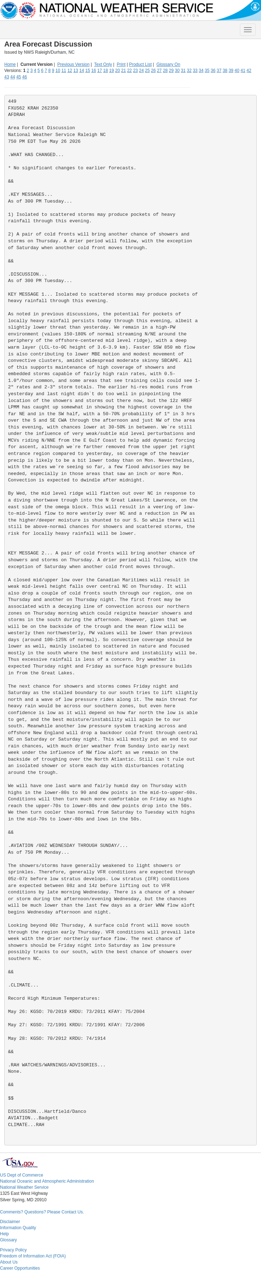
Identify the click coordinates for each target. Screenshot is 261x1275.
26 (153, 70)
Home (10, 64)
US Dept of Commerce (21, 1175)
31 (183, 70)
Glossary (8, 1239)
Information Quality (18, 1227)
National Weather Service (24, 1187)
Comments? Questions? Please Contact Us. (42, 1212)
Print (121, 64)
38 (225, 70)
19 (111, 70)
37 (219, 70)
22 (129, 70)
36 (213, 70)
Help (4, 1233)
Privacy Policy (13, 1249)
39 (230, 70)
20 (117, 70)
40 (237, 70)
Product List (140, 64)
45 (18, 76)
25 (147, 70)
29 (171, 70)
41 (243, 70)
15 (87, 70)
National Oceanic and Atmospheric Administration (47, 1181)
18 (105, 70)
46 (24, 76)
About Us (9, 1262)
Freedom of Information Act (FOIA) (33, 1256)
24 (141, 70)
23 (135, 70)
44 (12, 76)
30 (177, 70)
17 (99, 70)
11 (63, 70)
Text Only (103, 64)
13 (75, 70)
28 (165, 70)
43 (6, 76)
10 (57, 70)
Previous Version (73, 64)
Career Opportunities (20, 1268)
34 (201, 70)
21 (123, 70)
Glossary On (168, 64)
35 (207, 70)
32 (189, 70)
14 (81, 70)
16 (93, 70)
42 (248, 70)
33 (195, 70)
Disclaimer (10, 1221)
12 (69, 70)
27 (159, 70)
